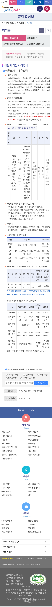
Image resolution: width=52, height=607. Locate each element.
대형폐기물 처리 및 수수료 (15, 57)
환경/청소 (20, 23)
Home (2, 23)
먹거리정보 (32, 492)
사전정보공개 (7, 436)
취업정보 (5, 524)
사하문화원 (32, 451)
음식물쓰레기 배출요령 (35, 54)
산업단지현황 (33, 521)
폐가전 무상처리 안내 (35, 57)
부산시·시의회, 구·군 (11, 542)
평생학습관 (6, 432)
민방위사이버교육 (34, 436)
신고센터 (31, 444)
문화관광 (12, 2)
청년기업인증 (7, 532)
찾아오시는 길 (20, 559)
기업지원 (5, 528)
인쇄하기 (48, 30)
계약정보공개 (7, 521)
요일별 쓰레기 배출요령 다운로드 (23, 128)
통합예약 (48, 2)
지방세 (4, 440)
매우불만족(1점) (27, 378)
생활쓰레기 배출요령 (13, 54)
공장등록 (31, 528)
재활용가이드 (32, 38)
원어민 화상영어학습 (9, 455)
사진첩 (30, 495)
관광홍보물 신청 (34, 484)
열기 (41, 30)
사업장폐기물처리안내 (35, 44)
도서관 (29, 2)
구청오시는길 (7, 492)
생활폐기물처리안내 (11, 38)
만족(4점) (28, 375)
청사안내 (31, 559)
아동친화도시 (7, 459)
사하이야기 (6, 484)
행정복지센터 (8, 552)
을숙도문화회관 (34, 447)
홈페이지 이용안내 (7, 565)
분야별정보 (10, 23)
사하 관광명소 (7, 495)
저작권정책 (20, 565)
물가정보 (31, 524)
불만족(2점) (11, 378)
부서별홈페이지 (9, 547)
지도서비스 (6, 488)
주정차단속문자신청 (9, 447)
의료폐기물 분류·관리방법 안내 (15, 44)
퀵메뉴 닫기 (26, 410)
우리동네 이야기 (34, 488)
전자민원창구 (33, 432)
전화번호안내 (41, 559)
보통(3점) (42, 375)
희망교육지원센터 (34, 455)
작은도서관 (6, 444)
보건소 (20, 2)
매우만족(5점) (12, 375)
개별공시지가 (7, 451)
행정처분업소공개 (34, 532)
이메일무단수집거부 (33, 565)
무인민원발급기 (34, 440)
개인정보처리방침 (7, 559)
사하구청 (4, 2)
